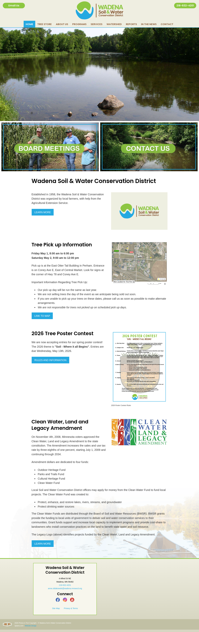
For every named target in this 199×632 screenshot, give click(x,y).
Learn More (42, 212)
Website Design (30, 628)
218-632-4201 (185, 5)
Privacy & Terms (71, 611)
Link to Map (42, 316)
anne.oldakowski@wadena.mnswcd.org (65, 591)
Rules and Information (50, 361)
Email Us (13, 5)
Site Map (56, 611)
